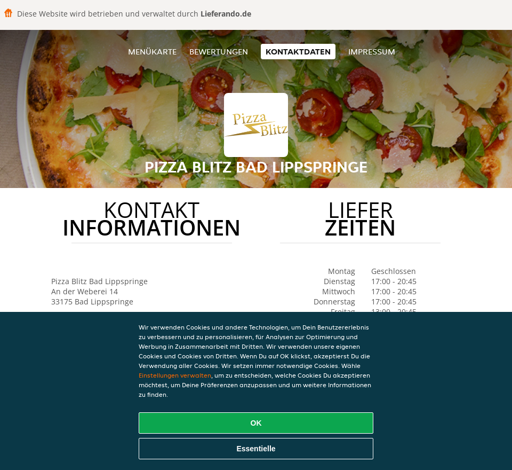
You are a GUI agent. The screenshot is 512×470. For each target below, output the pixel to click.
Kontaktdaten (298, 51)
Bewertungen (218, 51)
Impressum (371, 51)
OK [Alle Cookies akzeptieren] (256, 423)
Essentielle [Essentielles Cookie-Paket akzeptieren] (255, 448)
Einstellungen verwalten (175, 375)
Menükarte (152, 51)
